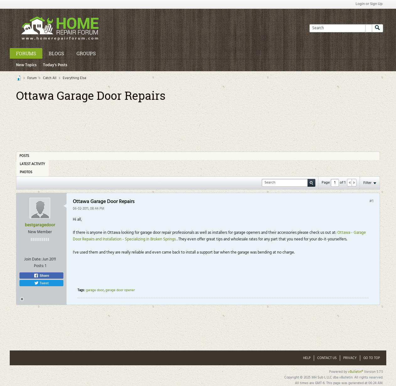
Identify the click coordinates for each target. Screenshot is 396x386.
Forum (32, 78)
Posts (24, 156)
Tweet (41, 283)
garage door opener (120, 290)
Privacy (350, 358)
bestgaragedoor (40, 225)
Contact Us (327, 358)
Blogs (56, 53)
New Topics (26, 65)
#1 (371, 201)
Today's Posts (55, 65)
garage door (95, 290)
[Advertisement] (198, 124)
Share (41, 275)
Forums (26, 53)
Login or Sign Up (369, 4)
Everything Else (74, 78)
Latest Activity (32, 164)
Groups (86, 53)
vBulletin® (355, 372)
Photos (26, 172)
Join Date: (32, 259)
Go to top (371, 358)
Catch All (49, 78)
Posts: (39, 266)
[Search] (340, 28)
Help (307, 358)
